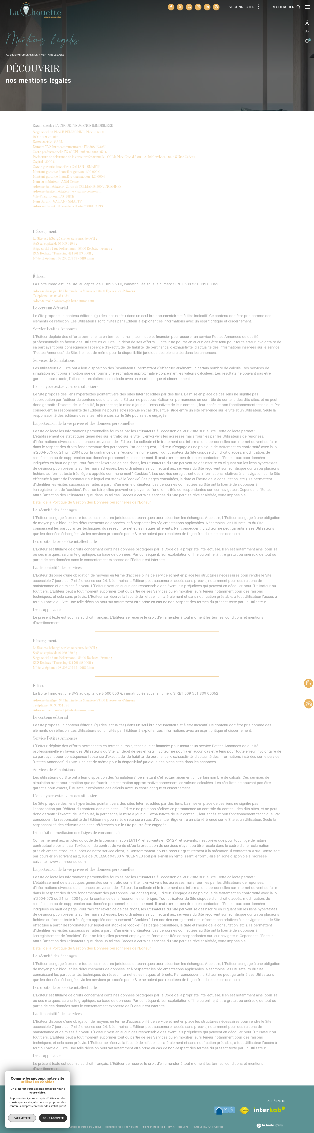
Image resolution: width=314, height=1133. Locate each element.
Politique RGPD (201, 1126)
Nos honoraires (113, 1126)
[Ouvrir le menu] (307, 7)
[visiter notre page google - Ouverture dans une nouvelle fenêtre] (214, 7)
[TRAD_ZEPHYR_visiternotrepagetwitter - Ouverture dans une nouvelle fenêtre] (178, 7)
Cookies (218, 1126)
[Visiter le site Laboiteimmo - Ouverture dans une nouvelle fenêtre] (269, 1126)
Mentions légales (152, 1126)
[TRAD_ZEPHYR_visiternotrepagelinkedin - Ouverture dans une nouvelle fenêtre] (205, 7)
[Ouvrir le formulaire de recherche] (284, 7)
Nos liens (183, 1126)
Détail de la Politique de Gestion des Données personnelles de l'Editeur (92, 502)
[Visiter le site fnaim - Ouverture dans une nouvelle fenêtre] (244, 1111)
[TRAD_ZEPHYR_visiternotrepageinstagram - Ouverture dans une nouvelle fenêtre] (196, 7)
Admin (170, 1126)
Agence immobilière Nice (22, 54)
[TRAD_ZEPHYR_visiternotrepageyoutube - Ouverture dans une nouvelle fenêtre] (187, 7)
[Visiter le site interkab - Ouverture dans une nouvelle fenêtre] (269, 1109)
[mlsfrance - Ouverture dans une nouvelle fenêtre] (224, 1111)
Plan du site (131, 1126)
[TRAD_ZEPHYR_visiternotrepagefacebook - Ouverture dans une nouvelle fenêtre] (169, 7)
